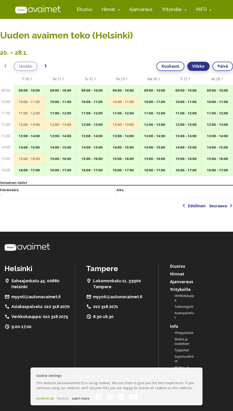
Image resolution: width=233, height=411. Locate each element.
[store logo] (38, 9)
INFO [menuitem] (201, 9)
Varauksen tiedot (13, 182)
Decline (62, 398)
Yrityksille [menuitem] (172, 9)
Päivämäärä (9, 190)
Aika (120, 190)
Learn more (80, 398)
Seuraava (218, 206)
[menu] (144, 9)
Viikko (198, 66)
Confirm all (45, 398)
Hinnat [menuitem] (108, 9)
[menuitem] (118, 10)
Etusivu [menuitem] (84, 9)
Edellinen (197, 206)
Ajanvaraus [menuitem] (140, 9)
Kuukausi (170, 66)
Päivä (223, 66)
